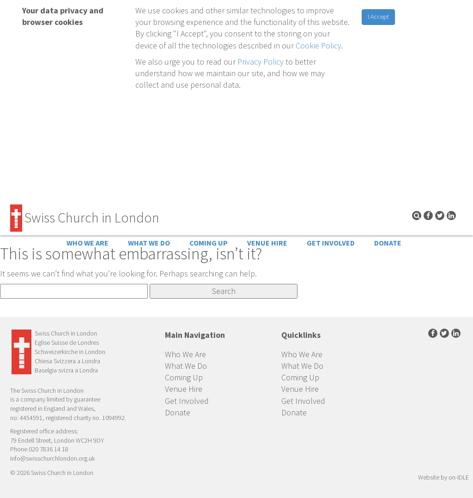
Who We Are (88, 242)
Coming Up (208, 242)
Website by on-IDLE (443, 477)
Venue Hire (267, 242)
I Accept (378, 16)
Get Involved (331, 242)
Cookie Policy (318, 45)
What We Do (149, 242)
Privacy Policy (260, 61)
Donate (387, 242)
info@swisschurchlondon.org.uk (52, 458)
